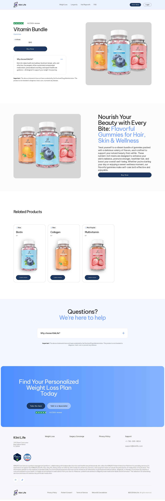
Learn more (23, 278)
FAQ (95, 5)
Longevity (74, 5)
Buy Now (30, 49)
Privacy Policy (104, 437)
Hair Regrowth (85, 5)
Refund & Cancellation (99, 494)
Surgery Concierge (77, 437)
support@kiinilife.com (134, 447)
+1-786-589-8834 (133, 442)
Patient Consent (66, 494)
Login (147, 5)
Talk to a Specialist (60, 406)
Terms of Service (82, 494)
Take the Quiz (35, 406)
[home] (19, 5)
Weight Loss (63, 5)
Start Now (135, 5)
